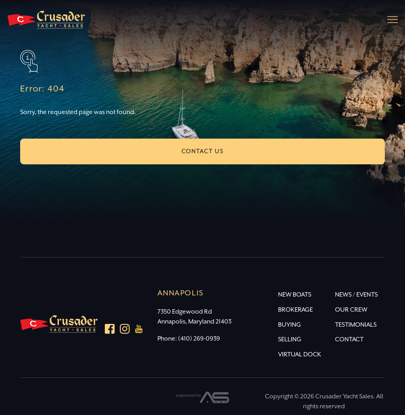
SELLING (289, 339)
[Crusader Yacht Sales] (46, 23)
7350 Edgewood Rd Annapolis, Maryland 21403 (194, 317)
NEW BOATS (294, 295)
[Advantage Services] (202, 401)
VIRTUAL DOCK (299, 354)
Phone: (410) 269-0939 (188, 339)
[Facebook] (110, 330)
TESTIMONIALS (356, 325)
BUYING (289, 325)
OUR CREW (351, 310)
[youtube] (139, 331)
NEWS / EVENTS (356, 295)
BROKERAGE (295, 310)
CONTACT (349, 339)
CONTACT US (203, 151)
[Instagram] (125, 330)
